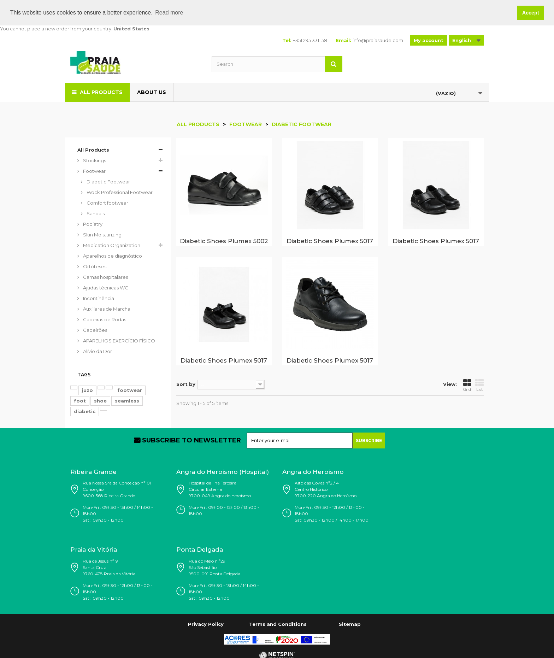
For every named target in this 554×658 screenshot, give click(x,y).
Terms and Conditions (278, 624)
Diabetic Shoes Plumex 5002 (224, 240)
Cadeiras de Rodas (104, 319)
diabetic (84, 411)
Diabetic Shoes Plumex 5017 (330, 240)
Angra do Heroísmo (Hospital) (222, 471)
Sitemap (350, 624)
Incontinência (98, 298)
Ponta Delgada (199, 549)
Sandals (95, 213)
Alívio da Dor (97, 351)
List (479, 385)
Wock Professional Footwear (119, 192)
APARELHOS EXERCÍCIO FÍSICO (118, 340)
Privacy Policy (206, 624)
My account (428, 40)
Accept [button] (530, 13)
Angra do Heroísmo (312, 471)
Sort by (185, 384)
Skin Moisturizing (102, 234)
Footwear (94, 171)
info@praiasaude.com (378, 40)
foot (80, 400)
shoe (100, 400)
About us (151, 92)
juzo (87, 390)
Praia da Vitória (93, 549)
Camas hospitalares (105, 277)
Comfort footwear (107, 202)
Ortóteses (94, 266)
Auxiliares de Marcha (106, 308)
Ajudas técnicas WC (105, 287)
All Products (101, 92)
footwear (129, 390)
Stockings (94, 160)
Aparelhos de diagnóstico (112, 255)
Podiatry (92, 224)
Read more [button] (169, 13)
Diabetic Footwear (108, 181)
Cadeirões (94, 330)
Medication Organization (111, 245)
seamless (127, 400)
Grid (467, 385)
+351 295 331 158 (310, 40)
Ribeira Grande (93, 471)
